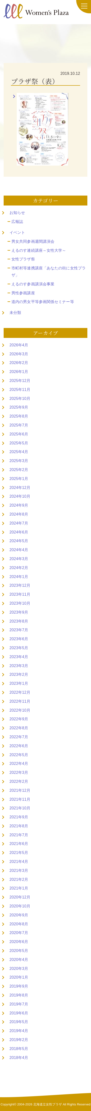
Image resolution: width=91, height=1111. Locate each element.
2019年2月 (18, 1040)
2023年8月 (18, 621)
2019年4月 (18, 1031)
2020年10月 (19, 906)
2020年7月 (18, 933)
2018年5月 (18, 1049)
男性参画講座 (23, 293)
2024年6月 (18, 532)
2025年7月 (18, 425)
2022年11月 (19, 701)
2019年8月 (18, 995)
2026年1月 (18, 372)
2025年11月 (19, 390)
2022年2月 (18, 781)
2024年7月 (18, 523)
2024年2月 (18, 568)
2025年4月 (18, 452)
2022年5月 (18, 755)
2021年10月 (19, 808)
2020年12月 (19, 897)
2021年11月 (19, 799)
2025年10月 (19, 398)
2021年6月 (18, 844)
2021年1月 (18, 888)
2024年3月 (18, 559)
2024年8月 (18, 514)
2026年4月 (18, 345)
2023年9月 (18, 612)
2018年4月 (18, 1058)
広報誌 (17, 222)
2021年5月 (18, 853)
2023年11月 (19, 594)
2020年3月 (18, 968)
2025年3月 (18, 461)
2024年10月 (19, 496)
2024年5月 (18, 541)
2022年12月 (19, 692)
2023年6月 (18, 639)
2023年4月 (18, 657)
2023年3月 (18, 666)
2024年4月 (18, 550)
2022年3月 (18, 772)
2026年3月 (18, 354)
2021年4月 (18, 862)
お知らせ (17, 213)
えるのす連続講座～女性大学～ (38, 250)
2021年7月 (18, 835)
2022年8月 (18, 728)
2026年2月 (18, 363)
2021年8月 (18, 826)
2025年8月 (18, 416)
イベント (17, 232)
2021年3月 (18, 870)
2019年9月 (18, 986)
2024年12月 (19, 488)
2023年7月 (18, 630)
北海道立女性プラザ (47, 1104)
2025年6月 (18, 434)
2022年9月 (18, 719)
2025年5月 (18, 443)
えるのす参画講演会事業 (32, 284)
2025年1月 (18, 479)
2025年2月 (18, 470)
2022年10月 (19, 710)
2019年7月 (18, 1004)
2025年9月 (18, 407)
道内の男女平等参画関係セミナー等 (42, 302)
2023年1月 (18, 683)
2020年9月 (18, 915)
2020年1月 (18, 977)
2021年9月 (18, 817)
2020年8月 (18, 924)
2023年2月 (18, 674)
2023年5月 (18, 648)
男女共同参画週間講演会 (32, 241)
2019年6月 (18, 1013)
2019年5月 (18, 1022)
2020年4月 (18, 960)
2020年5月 (18, 951)
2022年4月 (18, 763)
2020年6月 (18, 942)
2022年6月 (18, 746)
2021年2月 (18, 879)
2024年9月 (18, 505)
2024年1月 (18, 577)
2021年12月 (19, 790)
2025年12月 (19, 381)
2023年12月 (19, 585)
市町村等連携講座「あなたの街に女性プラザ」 (48, 271)
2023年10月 (19, 603)
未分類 (15, 313)
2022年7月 (18, 737)
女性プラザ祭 (23, 259)
